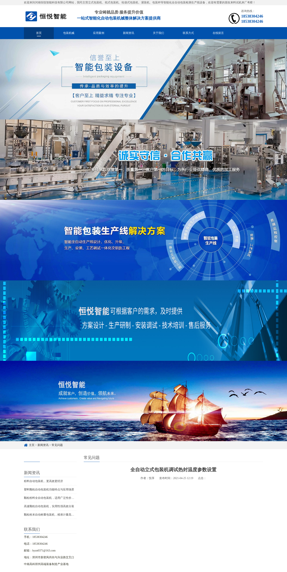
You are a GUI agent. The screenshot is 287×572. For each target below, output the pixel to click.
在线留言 (218, 33)
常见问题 (57, 445)
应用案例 (98, 33)
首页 (39, 33)
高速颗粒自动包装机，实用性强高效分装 (49, 506)
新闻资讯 (128, 33)
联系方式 (188, 33)
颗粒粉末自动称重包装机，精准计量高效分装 (52, 514)
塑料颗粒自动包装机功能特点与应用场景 (49, 489)
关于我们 (158, 33)
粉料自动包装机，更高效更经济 (43, 481)
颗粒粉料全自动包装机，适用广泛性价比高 (50, 497)
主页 (31, 445)
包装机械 (68, 33)
